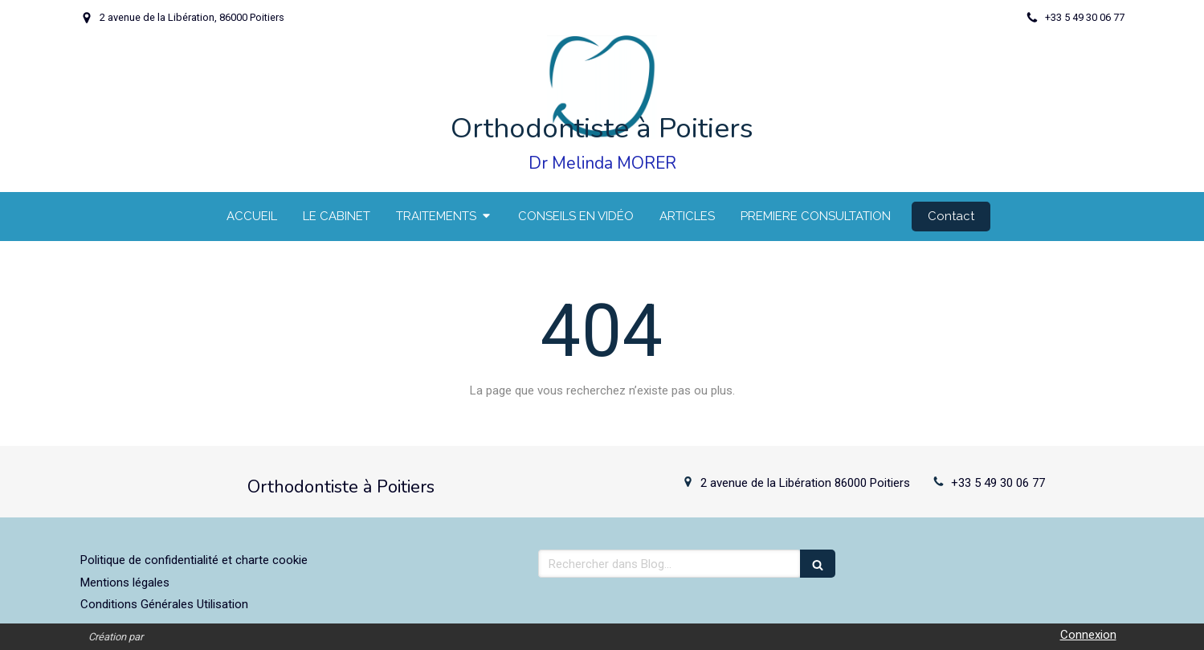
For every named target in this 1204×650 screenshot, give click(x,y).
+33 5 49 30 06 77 (998, 483)
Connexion (1088, 635)
